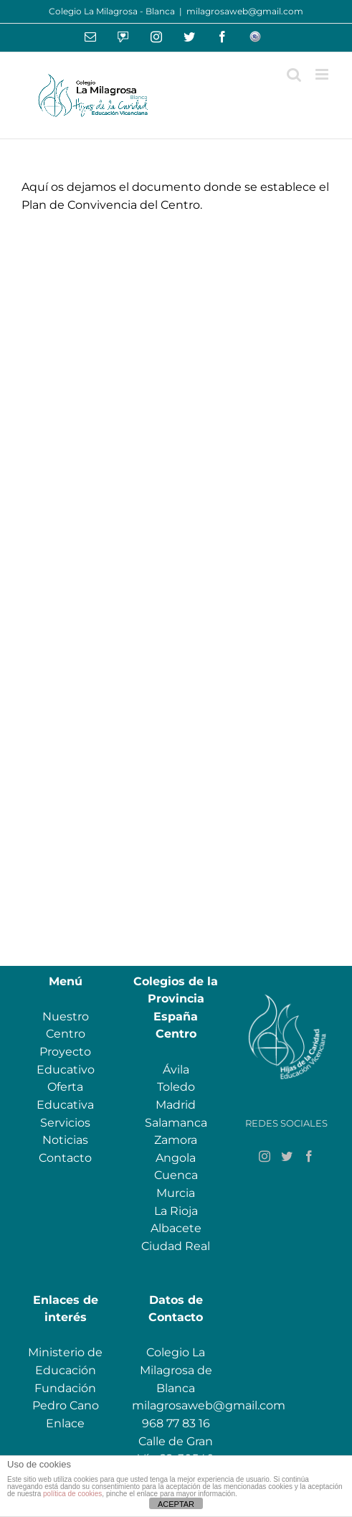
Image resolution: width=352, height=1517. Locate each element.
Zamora (175, 1140)
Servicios (65, 1122)
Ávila (176, 1069)
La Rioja (176, 1211)
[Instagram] (264, 1156)
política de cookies (72, 1494)
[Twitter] (286, 1156)
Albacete (176, 1228)
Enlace (65, 1423)
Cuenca (176, 1175)
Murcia (175, 1193)
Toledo (176, 1087)
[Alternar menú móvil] (322, 74)
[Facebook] (309, 1156)
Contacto (65, 1158)
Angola (176, 1158)
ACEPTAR (176, 1504)
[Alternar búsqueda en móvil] (294, 74)
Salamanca (176, 1122)
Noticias (65, 1140)
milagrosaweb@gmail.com (244, 11)
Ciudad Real (175, 1246)
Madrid (176, 1105)
